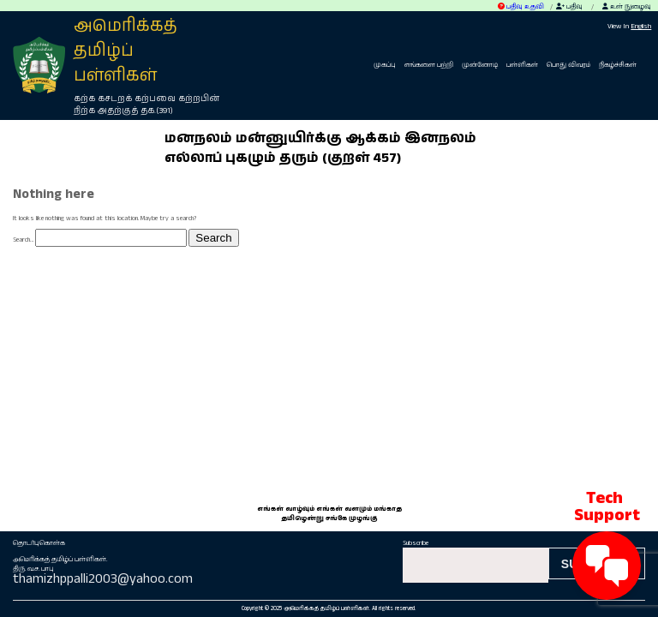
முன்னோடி (480, 64)
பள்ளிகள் (522, 64)
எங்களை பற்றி (428, 64)
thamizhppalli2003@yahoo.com (103, 579)
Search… (23, 239)
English (641, 26)
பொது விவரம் (568, 64)
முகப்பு (385, 64)
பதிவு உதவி (521, 6)
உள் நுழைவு (626, 6)
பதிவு (569, 6)
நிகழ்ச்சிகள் (618, 64)
